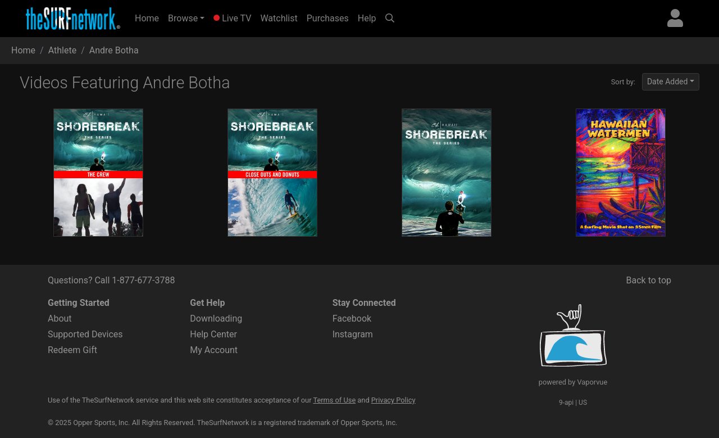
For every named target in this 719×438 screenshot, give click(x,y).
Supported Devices (85, 334)
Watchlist (278, 18)
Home (149, 17)
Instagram (353, 334)
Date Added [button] (667, 81)
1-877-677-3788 (143, 280)
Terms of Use (334, 400)
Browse (183, 18)
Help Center (213, 334)
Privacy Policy (393, 400)
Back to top (648, 280)
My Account (214, 350)
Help (367, 18)
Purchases (328, 18)
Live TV (232, 18)
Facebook (352, 318)
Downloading (216, 318)
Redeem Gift (72, 350)
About (60, 318)
